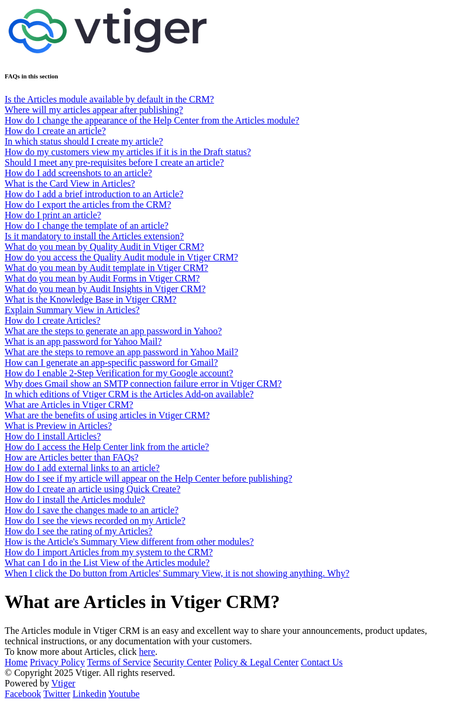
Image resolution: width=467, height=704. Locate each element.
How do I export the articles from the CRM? (88, 205)
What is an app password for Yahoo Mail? (83, 341)
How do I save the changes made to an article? (91, 510)
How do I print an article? (53, 215)
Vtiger (63, 683)
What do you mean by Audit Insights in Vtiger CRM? (105, 289)
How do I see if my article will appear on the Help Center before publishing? (148, 478)
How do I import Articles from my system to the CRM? (109, 552)
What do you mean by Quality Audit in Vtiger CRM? (104, 247)
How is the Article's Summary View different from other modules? (129, 542)
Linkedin (90, 694)
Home (16, 662)
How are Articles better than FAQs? (72, 457)
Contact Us (322, 662)
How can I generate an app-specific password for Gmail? (111, 363)
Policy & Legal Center (256, 662)
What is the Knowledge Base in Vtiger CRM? (90, 299)
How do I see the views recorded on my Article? (95, 521)
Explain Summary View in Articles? (72, 310)
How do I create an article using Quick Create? (92, 489)
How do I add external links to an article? (82, 468)
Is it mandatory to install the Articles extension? (94, 236)
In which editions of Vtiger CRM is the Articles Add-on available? (129, 394)
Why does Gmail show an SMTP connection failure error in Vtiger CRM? (143, 384)
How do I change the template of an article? (87, 226)
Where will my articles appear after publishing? (94, 110)
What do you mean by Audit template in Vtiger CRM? (106, 268)
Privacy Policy (57, 662)
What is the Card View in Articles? (70, 183)
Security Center (182, 662)
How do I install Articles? (53, 436)
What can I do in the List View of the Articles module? (107, 563)
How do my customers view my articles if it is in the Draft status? (128, 152)
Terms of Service (119, 662)
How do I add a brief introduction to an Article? (94, 194)
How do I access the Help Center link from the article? (107, 447)
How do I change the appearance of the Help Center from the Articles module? (152, 120)
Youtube (124, 694)
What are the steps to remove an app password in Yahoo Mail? (121, 352)
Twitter (56, 694)
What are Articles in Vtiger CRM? (69, 405)
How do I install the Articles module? (75, 499)
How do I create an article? (55, 131)
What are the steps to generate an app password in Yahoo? (113, 331)
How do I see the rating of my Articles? (78, 531)
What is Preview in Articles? (58, 426)
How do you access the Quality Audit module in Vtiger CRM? (121, 257)
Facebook (23, 694)
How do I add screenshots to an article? (78, 173)
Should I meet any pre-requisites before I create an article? (114, 162)
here (147, 652)
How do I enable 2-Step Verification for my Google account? (119, 373)
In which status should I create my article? (84, 141)
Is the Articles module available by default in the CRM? (109, 99)
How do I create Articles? (52, 320)
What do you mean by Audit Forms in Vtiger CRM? (102, 278)
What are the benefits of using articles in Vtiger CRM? (107, 415)
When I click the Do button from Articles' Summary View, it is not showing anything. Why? (177, 573)
